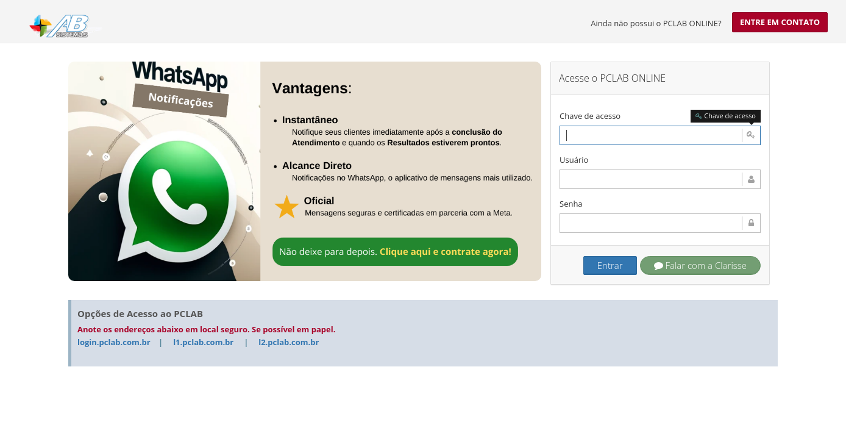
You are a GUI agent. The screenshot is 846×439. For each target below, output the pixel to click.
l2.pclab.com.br (288, 342)
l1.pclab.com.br (203, 342)
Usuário (574, 159)
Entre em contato (780, 21)
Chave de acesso (590, 115)
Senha (571, 203)
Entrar (610, 265)
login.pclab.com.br (114, 342)
